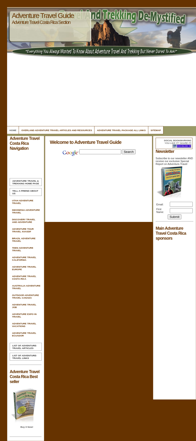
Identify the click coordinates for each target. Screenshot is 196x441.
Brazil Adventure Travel (23, 239)
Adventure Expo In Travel (24, 315)
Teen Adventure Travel (22, 249)
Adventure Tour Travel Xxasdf (23, 230)
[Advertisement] (101, 92)
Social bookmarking (177, 140)
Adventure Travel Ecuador (24, 334)
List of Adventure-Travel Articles (24, 346)
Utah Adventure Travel (22, 201)
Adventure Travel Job (24, 306)
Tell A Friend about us (25, 192)
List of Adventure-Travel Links (24, 356)
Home (12, 130)
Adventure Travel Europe (24, 268)
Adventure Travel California (24, 258)
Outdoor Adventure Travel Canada (25, 296)
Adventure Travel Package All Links (121, 130)
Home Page (25, 182)
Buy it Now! (26, 427)
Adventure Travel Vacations (24, 324)
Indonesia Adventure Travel (26, 211)
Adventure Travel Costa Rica (24, 277)
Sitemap (156, 130)
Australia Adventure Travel (26, 287)
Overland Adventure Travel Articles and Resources (56, 130)
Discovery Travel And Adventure (23, 220)
